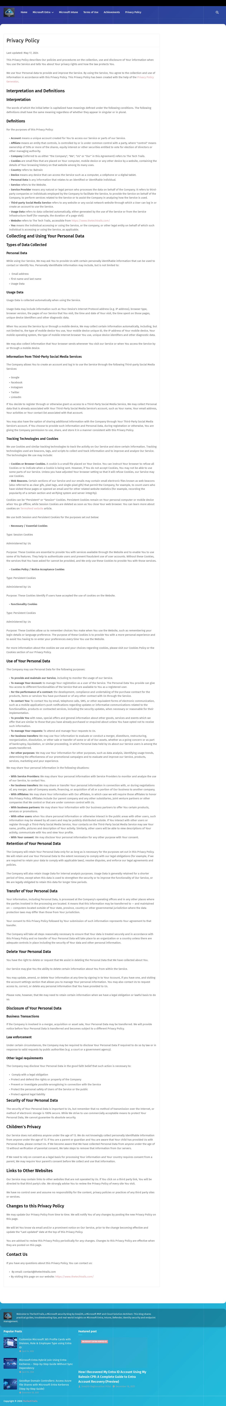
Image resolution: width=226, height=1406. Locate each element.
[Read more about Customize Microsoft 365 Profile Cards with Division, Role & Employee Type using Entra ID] (10, 1342)
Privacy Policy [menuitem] (133, 12)
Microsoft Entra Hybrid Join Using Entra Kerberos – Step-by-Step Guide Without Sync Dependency (46, 1364)
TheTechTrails (30, 1401)
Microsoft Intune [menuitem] (68, 12)
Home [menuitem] (24, 12)
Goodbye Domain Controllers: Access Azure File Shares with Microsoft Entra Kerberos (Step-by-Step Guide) (45, 1384)
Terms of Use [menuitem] (90, 12)
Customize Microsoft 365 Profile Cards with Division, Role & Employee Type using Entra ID (45, 1343)
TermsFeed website (31, 508)
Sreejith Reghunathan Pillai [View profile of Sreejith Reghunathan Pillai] (96, 1386)
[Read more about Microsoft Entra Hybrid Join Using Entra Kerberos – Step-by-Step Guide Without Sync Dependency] (10, 1363)
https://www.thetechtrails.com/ (91, 220)
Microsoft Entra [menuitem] (41, 12)
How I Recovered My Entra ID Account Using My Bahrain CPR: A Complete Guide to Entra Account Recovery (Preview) (112, 1377)
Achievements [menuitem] (112, 12)
